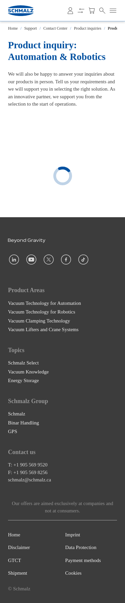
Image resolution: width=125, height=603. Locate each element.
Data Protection (81, 547)
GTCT (14, 560)
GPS (12, 431)
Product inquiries (87, 28)
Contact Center (55, 28)
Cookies (73, 573)
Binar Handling (23, 422)
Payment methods (83, 560)
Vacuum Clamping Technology (39, 320)
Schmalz (16, 413)
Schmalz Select (23, 362)
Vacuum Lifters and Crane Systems (43, 329)
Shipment (17, 573)
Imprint (72, 534)
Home (13, 28)
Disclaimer (19, 547)
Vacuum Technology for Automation (44, 302)
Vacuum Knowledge (28, 371)
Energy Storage (23, 380)
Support (30, 28)
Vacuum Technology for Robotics (41, 311)
